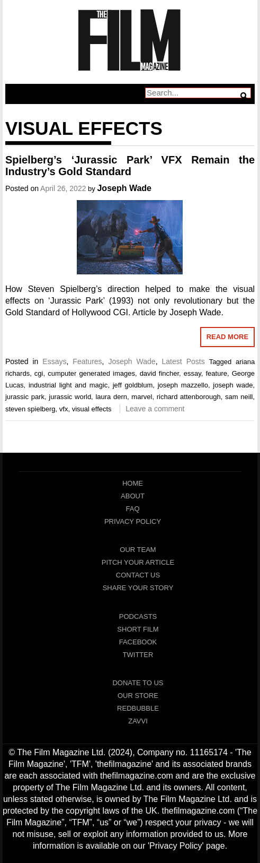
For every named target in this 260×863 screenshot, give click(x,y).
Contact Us (138, 575)
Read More (227, 337)
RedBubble (138, 708)
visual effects (92, 409)
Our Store (138, 696)
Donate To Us (137, 683)
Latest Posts (183, 361)
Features (87, 361)
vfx (63, 409)
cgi (38, 373)
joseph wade (233, 385)
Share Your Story (138, 588)
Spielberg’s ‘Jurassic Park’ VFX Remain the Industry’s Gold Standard (130, 165)
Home (132, 483)
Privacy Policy (132, 521)
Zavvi (138, 721)
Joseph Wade (124, 188)
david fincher (159, 373)
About (133, 496)
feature (216, 373)
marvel (141, 397)
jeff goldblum (133, 385)
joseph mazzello (183, 385)
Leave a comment (154, 408)
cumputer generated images (91, 373)
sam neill (239, 397)
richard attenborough (189, 397)
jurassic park (24, 397)
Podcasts (138, 616)
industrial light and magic (68, 385)
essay (192, 373)
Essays (54, 361)
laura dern (111, 397)
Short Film (137, 629)
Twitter (138, 655)
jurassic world (70, 397)
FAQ (132, 509)
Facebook (138, 642)
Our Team (138, 550)
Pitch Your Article (138, 562)
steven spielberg (30, 409)
